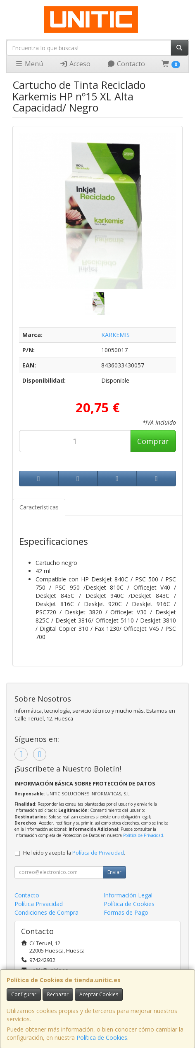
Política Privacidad (38, 904)
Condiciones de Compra (46, 912)
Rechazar (58, 994)
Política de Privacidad (143, 835)
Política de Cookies (101, 1037)
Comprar (153, 441)
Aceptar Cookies (98, 994)
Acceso (74, 63)
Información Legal (128, 895)
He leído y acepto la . (74, 852)
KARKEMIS (115, 335)
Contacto (126, 63)
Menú (29, 63)
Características (39, 507)
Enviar (114, 872)
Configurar (23, 994)
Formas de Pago (126, 912)
